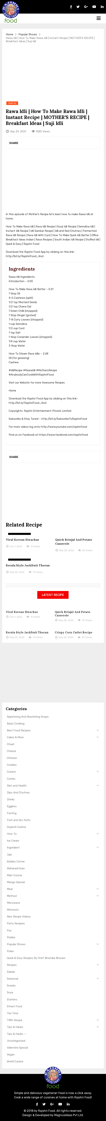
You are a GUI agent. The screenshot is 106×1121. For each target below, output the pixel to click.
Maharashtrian (16, 868)
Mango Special (16, 882)
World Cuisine (15, 1061)
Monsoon (13, 909)
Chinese (12, 758)
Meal (9, 889)
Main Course (14, 875)
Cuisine (11, 771)
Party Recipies (16, 923)
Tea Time (12, 1013)
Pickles (11, 937)
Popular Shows (27, 34)
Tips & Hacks (15, 1027)
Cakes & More (15, 737)
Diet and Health (17, 785)
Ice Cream (13, 840)
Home (9, 34)
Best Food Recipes (19, 730)
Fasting (11, 813)
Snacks (11, 985)
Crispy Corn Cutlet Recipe (73, 632)
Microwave (13, 902)
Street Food (14, 1006)
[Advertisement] (53, 72)
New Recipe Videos (19, 916)
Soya (10, 992)
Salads (11, 971)
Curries (11, 778)
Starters (12, 999)
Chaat (10, 744)
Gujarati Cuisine (16, 827)
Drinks (11, 799)
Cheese (11, 751)
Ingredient (13, 847)
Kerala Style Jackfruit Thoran (28, 565)
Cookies (12, 764)
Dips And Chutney (18, 792)
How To (12, 833)
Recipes (12, 965)
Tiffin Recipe (14, 1020)
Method (12, 896)
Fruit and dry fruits (18, 820)
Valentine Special (17, 1047)
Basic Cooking (15, 723)
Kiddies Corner (16, 861)
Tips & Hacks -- (16, 1034)
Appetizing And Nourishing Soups (28, 716)
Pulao (10, 951)
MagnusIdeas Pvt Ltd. (69, 1115)
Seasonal (12, 978)
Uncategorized (16, 1040)
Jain (9, 854)
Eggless (12, 806)
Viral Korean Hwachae (22, 539)
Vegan (11, 1054)
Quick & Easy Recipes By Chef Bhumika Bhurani (36, 958)
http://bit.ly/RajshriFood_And (24, 256)
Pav (9, 930)
